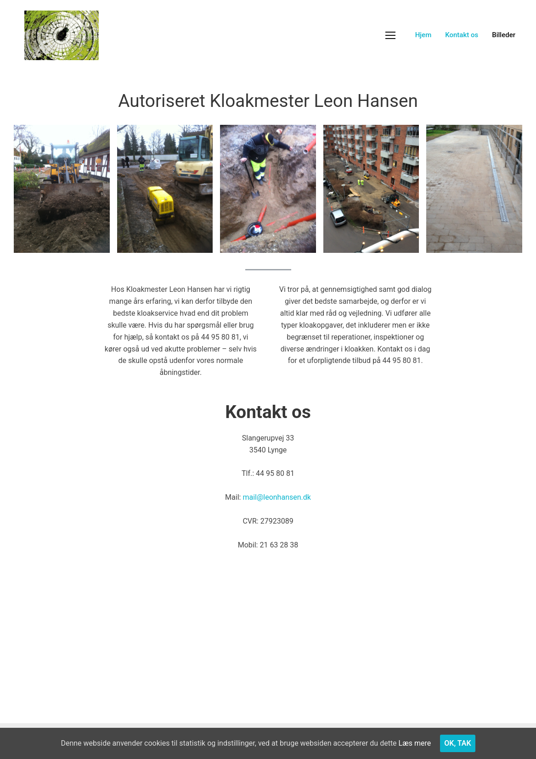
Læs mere (415, 743)
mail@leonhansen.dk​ (277, 497)
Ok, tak (457, 743)
